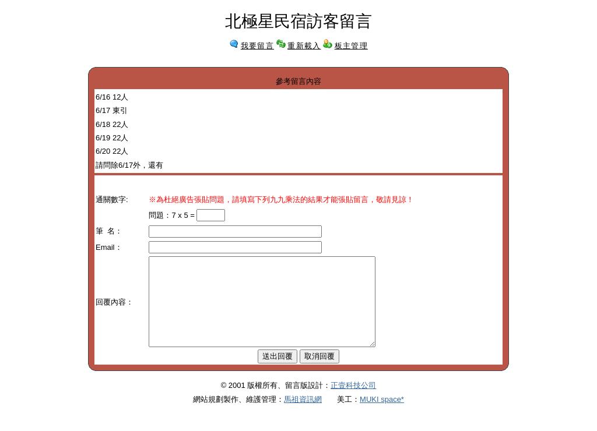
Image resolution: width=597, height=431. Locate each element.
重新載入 (304, 45)
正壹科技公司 (353, 402)
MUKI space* (382, 416)
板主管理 (351, 45)
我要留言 (257, 45)
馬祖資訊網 (303, 416)
